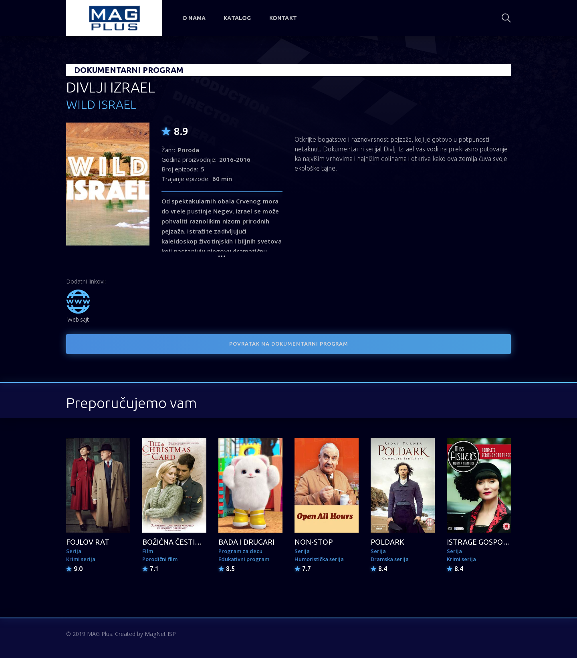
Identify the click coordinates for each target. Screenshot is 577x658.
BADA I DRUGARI (246, 542)
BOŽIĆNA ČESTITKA (176, 542)
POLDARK (387, 542)
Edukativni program (243, 559)
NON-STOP (314, 542)
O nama (194, 18)
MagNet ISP (160, 634)
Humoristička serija (319, 559)
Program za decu (240, 551)
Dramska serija (390, 559)
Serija (73, 551)
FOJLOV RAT (87, 542)
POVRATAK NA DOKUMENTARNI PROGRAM (288, 343)
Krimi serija (80, 559)
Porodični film (160, 559)
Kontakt (283, 18)
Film (147, 551)
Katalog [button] (237, 18)
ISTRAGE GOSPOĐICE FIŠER (493, 542)
